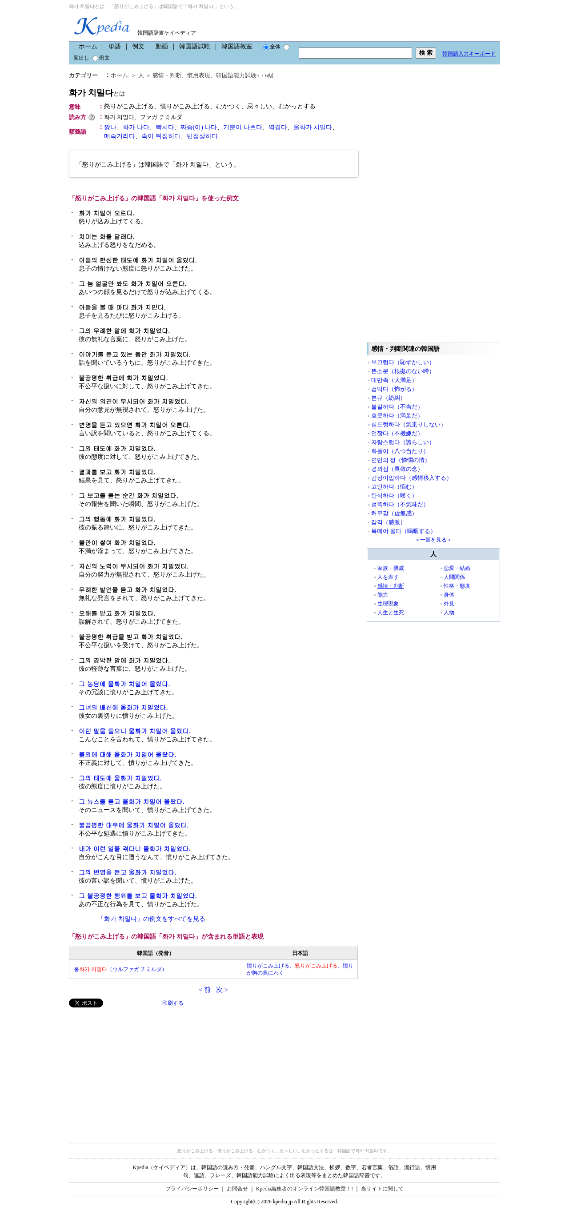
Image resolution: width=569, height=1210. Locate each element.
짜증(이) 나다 (198, 127)
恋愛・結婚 (457, 568)
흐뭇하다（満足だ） (397, 415)
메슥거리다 (119, 136)
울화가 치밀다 (313, 127)
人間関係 (454, 577)
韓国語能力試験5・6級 (245, 75)
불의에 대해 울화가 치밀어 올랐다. (127, 754)
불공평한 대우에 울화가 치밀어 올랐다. (133, 824)
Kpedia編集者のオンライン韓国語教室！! (304, 1189)
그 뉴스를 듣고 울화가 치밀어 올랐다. (131, 801)
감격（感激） (388, 522)
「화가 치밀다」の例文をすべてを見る (151, 918)
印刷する (173, 1003)
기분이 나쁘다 (242, 127)
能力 (382, 595)
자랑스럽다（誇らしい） (403, 442)
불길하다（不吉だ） (397, 406)
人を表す (388, 577)
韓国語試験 (194, 46)
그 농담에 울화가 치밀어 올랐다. (124, 683)
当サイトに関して (382, 1189)
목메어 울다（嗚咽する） (403, 531)
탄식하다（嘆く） (394, 495)
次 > (222, 989)
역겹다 (277, 127)
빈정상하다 (202, 136)
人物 (449, 612)
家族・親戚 (390, 568)
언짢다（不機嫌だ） (397, 433)
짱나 (110, 127)
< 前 (205, 989)
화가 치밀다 (97, 92)
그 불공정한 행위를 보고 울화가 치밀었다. (138, 895)
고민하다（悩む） (394, 486)
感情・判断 (166, 75)
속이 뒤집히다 (160, 136)
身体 (449, 595)
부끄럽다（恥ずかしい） (403, 362)
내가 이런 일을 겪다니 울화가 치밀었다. (135, 848)
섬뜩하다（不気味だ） (400, 504)
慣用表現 (198, 75)
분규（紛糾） (388, 397)
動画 (162, 46)
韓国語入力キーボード (469, 54)
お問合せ (237, 1189)
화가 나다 (136, 127)
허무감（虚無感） (394, 513)
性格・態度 (457, 586)
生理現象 (388, 604)
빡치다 (165, 127)
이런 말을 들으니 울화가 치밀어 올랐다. (135, 730)
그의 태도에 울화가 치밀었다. (120, 777)
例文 (138, 46)
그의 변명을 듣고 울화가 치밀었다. (127, 872)
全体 (271, 47)
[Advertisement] (135, 1069)
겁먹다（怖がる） (394, 389)
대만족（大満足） (394, 380)
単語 (114, 46)
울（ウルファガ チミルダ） (120, 969)
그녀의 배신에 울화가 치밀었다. (123, 707)
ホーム (88, 46)
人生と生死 (390, 612)
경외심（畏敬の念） (397, 469)
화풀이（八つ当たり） (400, 451)
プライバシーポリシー (192, 1189)
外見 (449, 604)
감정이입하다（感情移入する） (411, 477)
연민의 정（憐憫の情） (400, 460)
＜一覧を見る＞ (433, 540)
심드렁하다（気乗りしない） (408, 424)
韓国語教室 (236, 46)
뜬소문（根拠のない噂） (403, 371)
